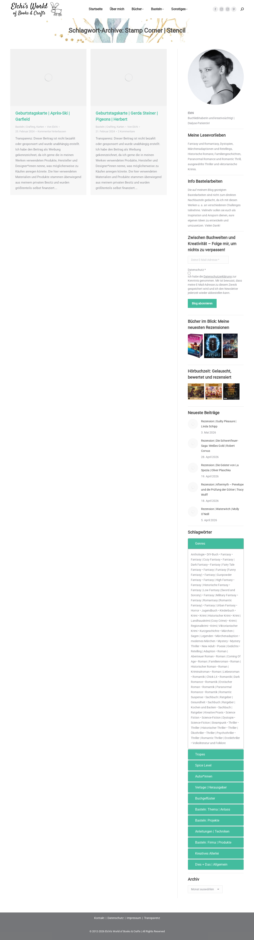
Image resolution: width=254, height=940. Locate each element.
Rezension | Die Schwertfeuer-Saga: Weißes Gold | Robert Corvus (219, 445)
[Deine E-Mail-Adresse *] (208, 260)
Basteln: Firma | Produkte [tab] (210, 842)
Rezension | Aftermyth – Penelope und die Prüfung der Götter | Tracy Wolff (222, 489)
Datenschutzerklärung (218, 276)
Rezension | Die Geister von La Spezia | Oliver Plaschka (220, 467)
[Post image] (193, 424)
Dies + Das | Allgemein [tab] (208, 864)
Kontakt (99, 918)
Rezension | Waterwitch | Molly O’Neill (220, 511)
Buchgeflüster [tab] (202, 798)
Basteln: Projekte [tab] (204, 820)
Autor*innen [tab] (201, 776)
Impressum (134, 918)
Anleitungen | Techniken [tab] (209, 831)
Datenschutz (115, 918)
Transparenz (152, 918)
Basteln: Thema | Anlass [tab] (210, 809)
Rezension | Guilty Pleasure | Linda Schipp (218, 424)
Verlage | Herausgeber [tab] (208, 787)
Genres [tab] (197, 543)
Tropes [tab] (197, 754)
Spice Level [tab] (200, 765)
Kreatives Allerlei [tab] (204, 853)
